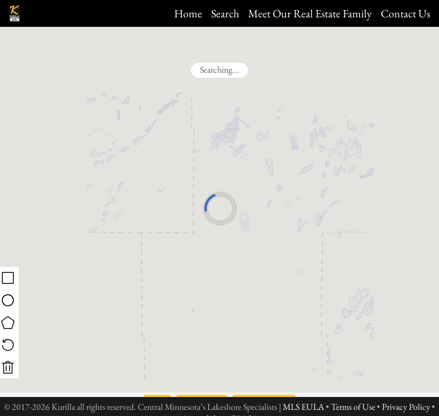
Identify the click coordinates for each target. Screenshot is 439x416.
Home (188, 13)
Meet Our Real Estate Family (310, 13)
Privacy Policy (406, 407)
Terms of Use (353, 407)
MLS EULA (303, 407)
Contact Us (405, 13)
